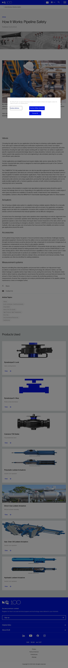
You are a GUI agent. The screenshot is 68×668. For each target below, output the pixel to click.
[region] (34, 108)
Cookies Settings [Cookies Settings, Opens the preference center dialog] (14, 108)
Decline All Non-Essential (37, 108)
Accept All (35, 113)
